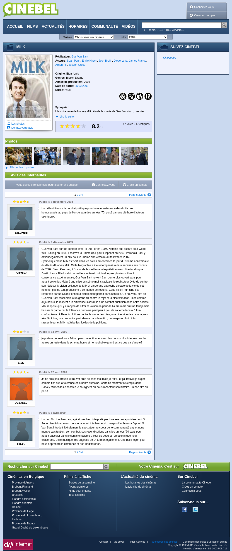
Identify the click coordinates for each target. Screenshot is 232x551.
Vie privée (119, 541)
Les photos (18, 123)
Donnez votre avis (22, 127)
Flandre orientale (22, 503)
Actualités (53, 26)
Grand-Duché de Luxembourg (30, 527)
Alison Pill (61, 64)
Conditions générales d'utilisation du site (205, 541)
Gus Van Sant (79, 56)
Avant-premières (79, 486)
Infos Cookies (137, 541)
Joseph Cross (77, 64)
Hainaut (16, 507)
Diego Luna (120, 60)
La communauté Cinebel (196, 482)
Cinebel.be (169, 57)
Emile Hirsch (89, 60)
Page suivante (137, 194)
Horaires (77, 26)
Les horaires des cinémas (140, 482)
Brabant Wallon (21, 490)
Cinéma (67, 37)
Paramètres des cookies (164, 541)
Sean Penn (73, 60)
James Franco (137, 60)
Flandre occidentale (24, 499)
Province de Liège (23, 511)
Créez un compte (204, 15)
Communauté (105, 26)
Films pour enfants (80, 490)
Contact (103, 541)
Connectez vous (204, 7)
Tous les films (77, 494)
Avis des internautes (25, 175)
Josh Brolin (105, 60)
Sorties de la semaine (82, 482)
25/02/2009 (81, 86)
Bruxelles (17, 494)
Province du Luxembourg (27, 515)
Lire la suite (67, 116)
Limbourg (17, 519)
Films (32, 26)
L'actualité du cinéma (138, 486)
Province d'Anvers (23, 482)
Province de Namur (23, 523)
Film (123, 37)
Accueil (15, 26)
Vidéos (128, 26)
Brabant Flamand (22, 486)
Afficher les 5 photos (19, 167)
